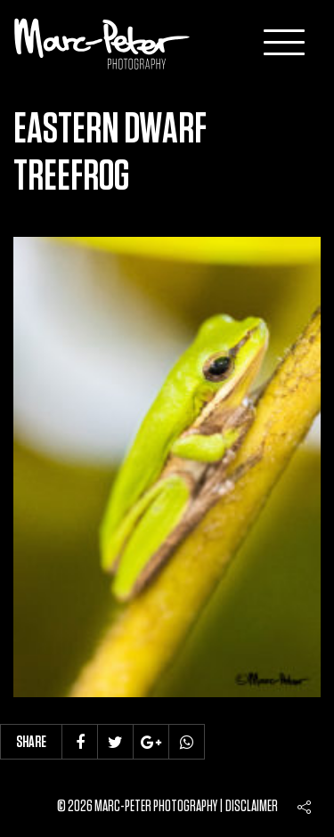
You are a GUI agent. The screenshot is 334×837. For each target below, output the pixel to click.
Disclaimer (251, 807)
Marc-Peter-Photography (102, 43)
